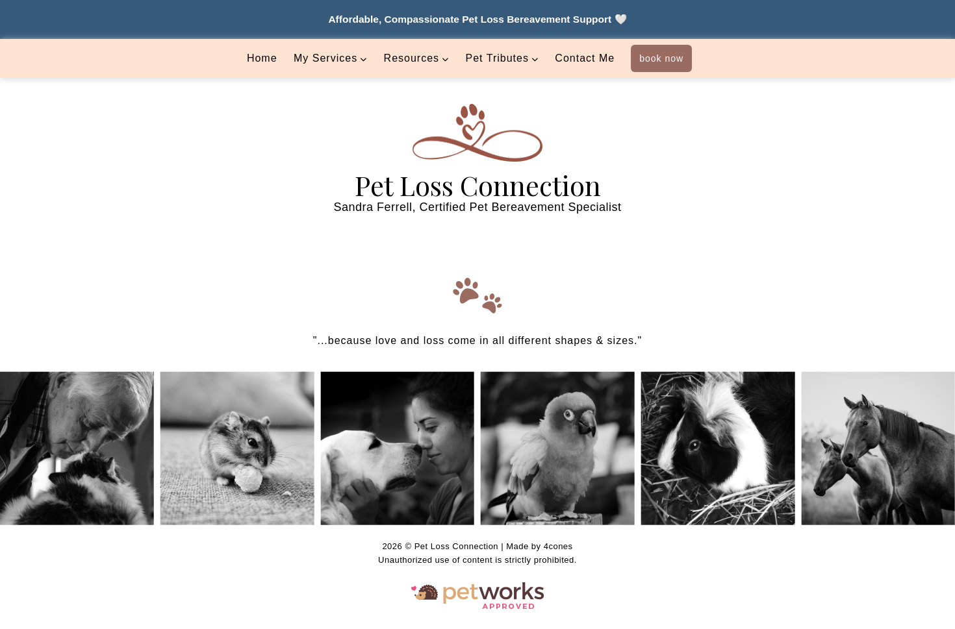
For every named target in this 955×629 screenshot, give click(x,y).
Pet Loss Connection (478, 185)
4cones (558, 546)
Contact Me (585, 58)
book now (661, 58)
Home (262, 58)
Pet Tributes (497, 58)
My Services (325, 58)
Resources (411, 58)
